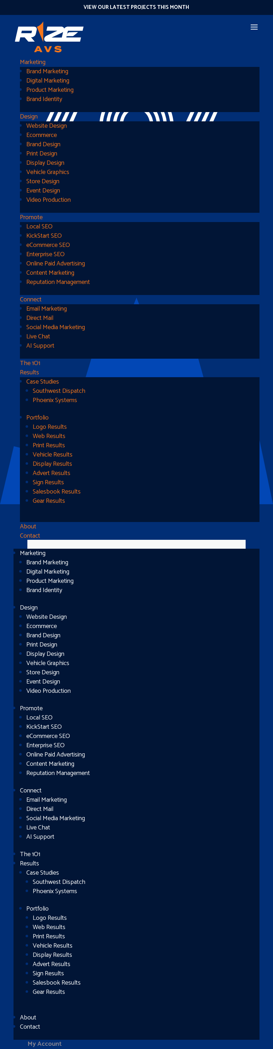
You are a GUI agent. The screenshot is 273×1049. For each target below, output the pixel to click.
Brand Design (43, 144)
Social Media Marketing (55, 327)
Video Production (48, 200)
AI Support (40, 346)
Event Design (43, 190)
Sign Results (48, 482)
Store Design (42, 181)
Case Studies (42, 381)
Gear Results (49, 501)
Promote (31, 217)
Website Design (46, 126)
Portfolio (37, 417)
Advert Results (51, 473)
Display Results (52, 464)
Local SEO (39, 226)
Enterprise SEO (45, 254)
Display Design (45, 163)
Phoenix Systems (55, 400)
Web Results (49, 436)
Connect (31, 299)
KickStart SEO (44, 236)
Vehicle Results (53, 454)
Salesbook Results (57, 491)
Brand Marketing (47, 71)
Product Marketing (50, 90)
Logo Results (50, 427)
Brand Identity (44, 99)
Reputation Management (58, 282)
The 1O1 (30, 363)
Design (29, 116)
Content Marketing (50, 273)
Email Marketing (46, 309)
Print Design (41, 153)
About (28, 526)
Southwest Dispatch (59, 391)
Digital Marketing (47, 80)
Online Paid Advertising (55, 263)
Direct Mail (39, 318)
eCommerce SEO (48, 245)
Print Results (49, 445)
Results (29, 372)
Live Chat (38, 336)
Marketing (33, 62)
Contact (30, 536)
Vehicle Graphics (47, 172)
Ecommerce (41, 135)
